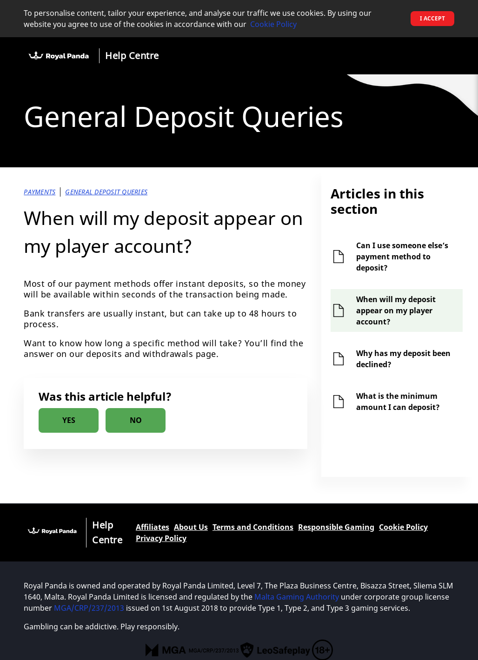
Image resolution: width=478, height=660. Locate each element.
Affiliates (152, 527)
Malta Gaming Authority (296, 597)
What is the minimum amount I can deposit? (398, 401)
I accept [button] (432, 18)
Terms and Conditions (252, 527)
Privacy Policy (161, 538)
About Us (191, 527)
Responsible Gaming (336, 527)
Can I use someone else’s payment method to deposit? (402, 256)
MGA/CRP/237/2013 (89, 608)
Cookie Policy (273, 24)
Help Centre (132, 55)
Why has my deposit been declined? (403, 359)
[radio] (69, 420)
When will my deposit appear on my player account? (396, 310)
